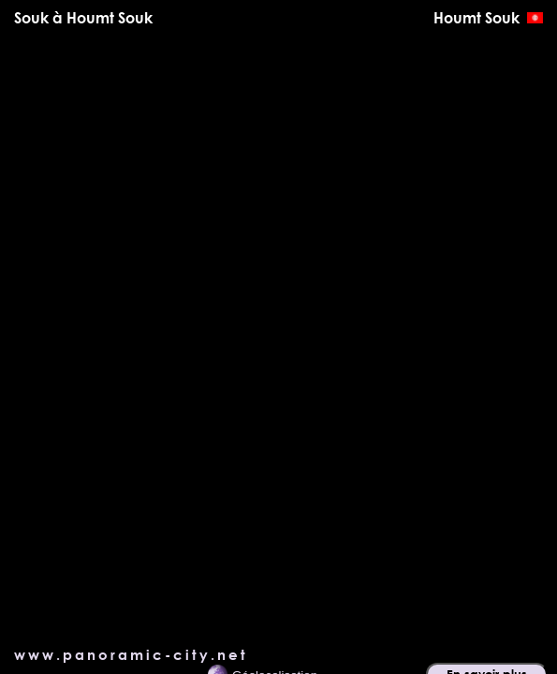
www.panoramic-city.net (131, 654)
